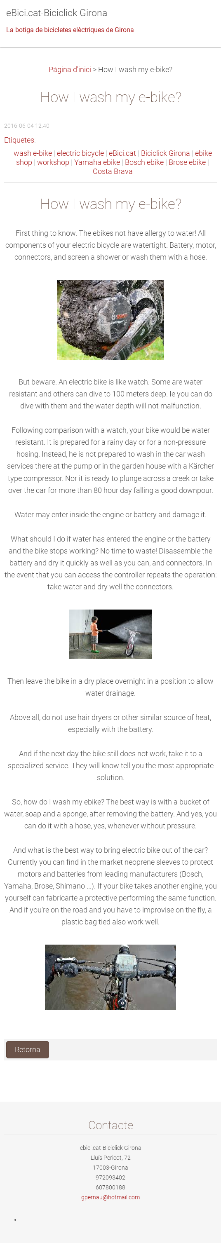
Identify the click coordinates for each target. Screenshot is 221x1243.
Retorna (27, 1050)
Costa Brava (113, 171)
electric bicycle (80, 153)
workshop (53, 162)
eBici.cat (122, 153)
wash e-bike (33, 153)
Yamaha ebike (97, 162)
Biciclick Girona (165, 153)
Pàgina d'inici (70, 70)
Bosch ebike (144, 162)
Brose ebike (187, 162)
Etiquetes (19, 140)
